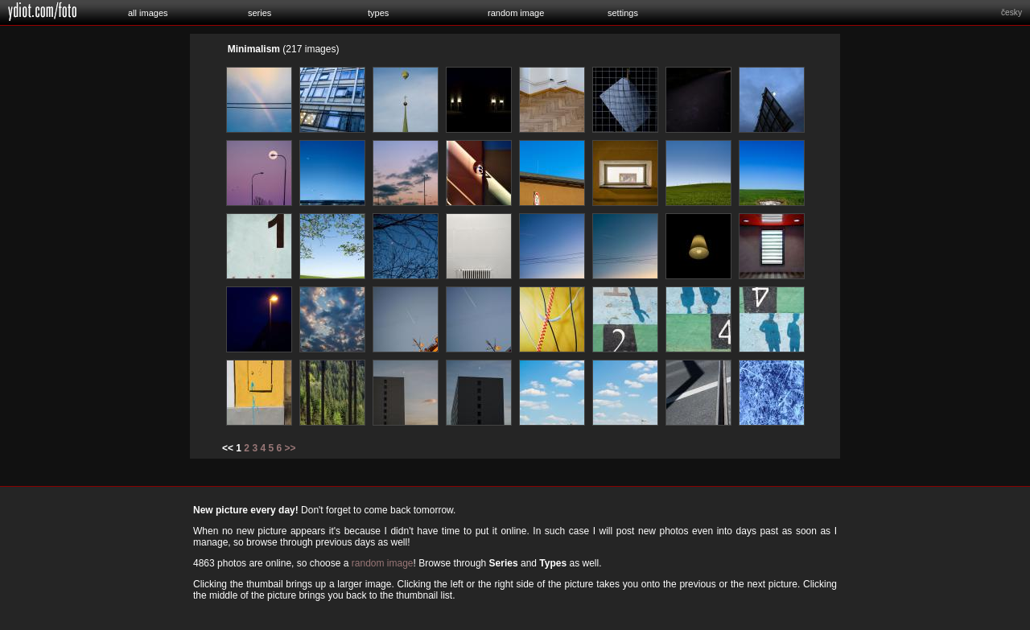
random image (516, 13)
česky (1011, 12)
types (378, 13)
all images (148, 13)
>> (290, 448)
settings (623, 13)
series (259, 13)
